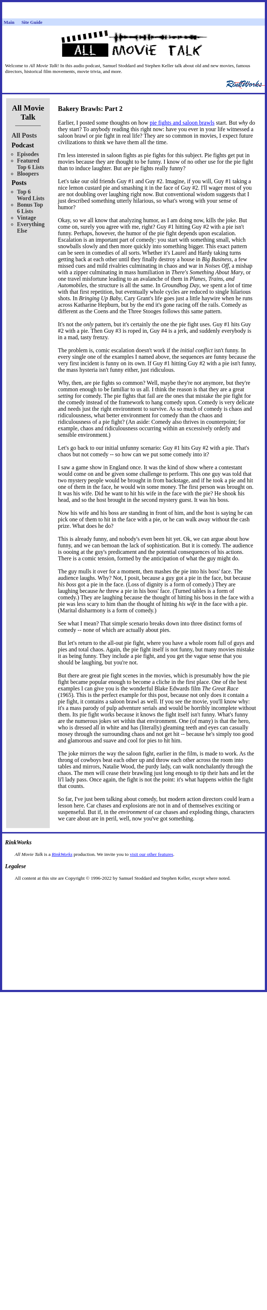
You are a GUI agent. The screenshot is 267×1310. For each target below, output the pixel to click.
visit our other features (151, 854)
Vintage (26, 218)
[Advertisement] (133, 892)
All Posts (24, 135)
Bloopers (28, 174)
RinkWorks (62, 854)
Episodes (28, 154)
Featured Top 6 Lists (30, 164)
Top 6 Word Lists (30, 195)
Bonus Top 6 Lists (30, 208)
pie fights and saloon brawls (182, 123)
